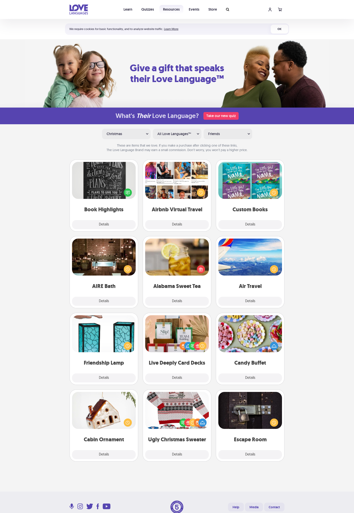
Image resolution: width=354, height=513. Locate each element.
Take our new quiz (221, 115)
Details (104, 224)
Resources (171, 9)
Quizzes (147, 9)
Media (254, 507)
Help (236, 507)
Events (194, 9)
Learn (127, 9)
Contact (274, 507)
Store (212, 9)
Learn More (171, 29)
